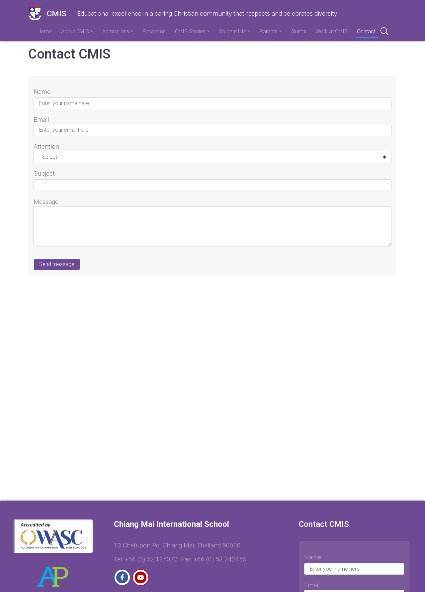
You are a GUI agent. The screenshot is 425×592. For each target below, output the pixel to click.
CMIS (47, 13)
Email (41, 119)
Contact (366, 31)
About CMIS (75, 31)
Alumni (298, 31)
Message (46, 202)
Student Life (232, 31)
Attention (46, 146)
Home (45, 31)
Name (42, 91)
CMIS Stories (190, 31)
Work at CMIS (331, 31)
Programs (154, 31)
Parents (269, 31)
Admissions (115, 31)
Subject (44, 173)
